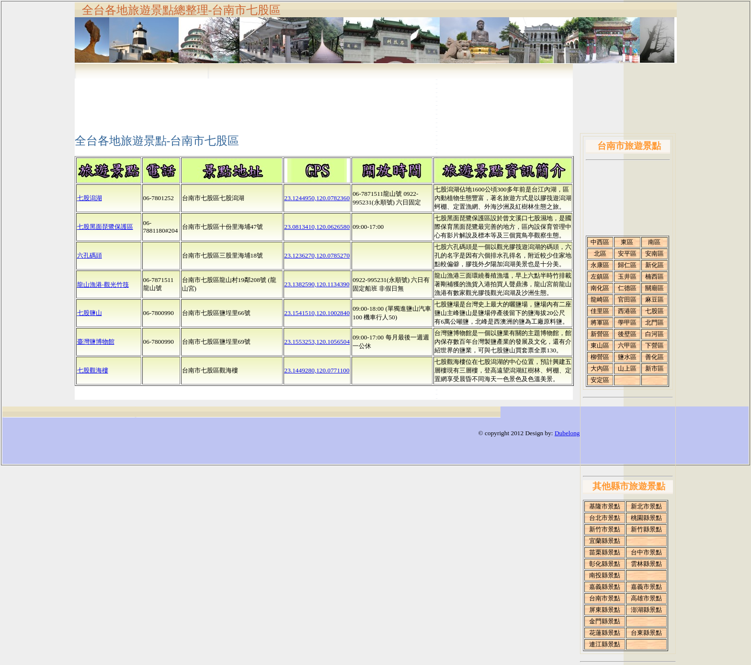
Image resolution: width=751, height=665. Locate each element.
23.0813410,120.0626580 (317, 226)
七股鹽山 (89, 312)
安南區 (654, 253)
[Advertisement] (312, 98)
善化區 (654, 357)
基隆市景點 (604, 506)
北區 (600, 253)
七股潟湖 (89, 198)
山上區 (627, 368)
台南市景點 (604, 598)
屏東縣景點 (604, 609)
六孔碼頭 (89, 255)
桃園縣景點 (646, 517)
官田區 (627, 299)
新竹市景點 (604, 529)
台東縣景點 (646, 632)
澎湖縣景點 (646, 609)
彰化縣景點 (604, 563)
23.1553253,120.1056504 (317, 341)
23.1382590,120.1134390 (317, 284)
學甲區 (627, 322)
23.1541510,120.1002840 (317, 312)
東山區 (600, 345)
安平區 (627, 253)
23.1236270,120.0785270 (317, 255)
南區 (654, 242)
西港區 (627, 311)
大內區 (600, 368)
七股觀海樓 (92, 370)
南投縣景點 (604, 575)
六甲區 (627, 345)
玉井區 (627, 276)
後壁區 (627, 334)
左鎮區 (600, 276)
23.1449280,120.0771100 (317, 370)
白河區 (654, 334)
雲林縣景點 (646, 563)
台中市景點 (646, 552)
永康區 (600, 265)
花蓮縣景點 (604, 632)
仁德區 (627, 288)
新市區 (654, 368)
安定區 (600, 379)
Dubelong (567, 433)
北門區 (654, 322)
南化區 (600, 288)
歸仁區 (627, 265)
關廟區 (654, 288)
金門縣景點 (604, 621)
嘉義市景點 (646, 586)
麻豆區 (654, 299)
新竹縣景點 (646, 529)
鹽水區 (627, 357)
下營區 (654, 345)
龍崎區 (600, 299)
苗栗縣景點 (604, 552)
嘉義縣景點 (604, 586)
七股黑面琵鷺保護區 (105, 226)
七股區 (654, 311)
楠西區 (654, 276)
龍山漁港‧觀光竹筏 (103, 284)
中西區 (600, 242)
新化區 (654, 265)
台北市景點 (604, 517)
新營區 (600, 334)
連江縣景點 (604, 644)
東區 (627, 242)
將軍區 (600, 322)
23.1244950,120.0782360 (317, 198)
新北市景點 (646, 506)
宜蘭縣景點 (604, 540)
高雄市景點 (646, 598)
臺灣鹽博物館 (95, 341)
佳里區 (600, 311)
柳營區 (600, 357)
